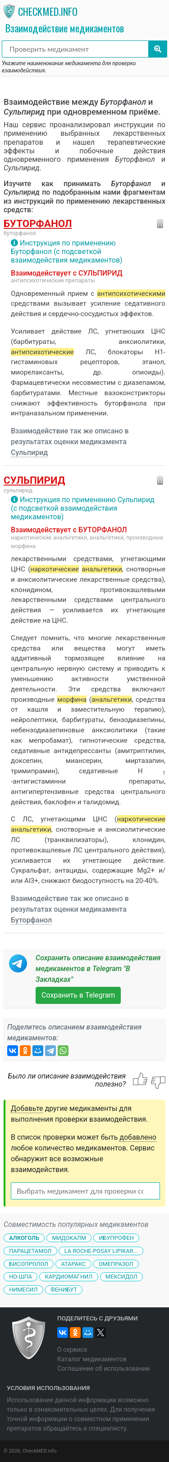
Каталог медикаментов (92, 1359)
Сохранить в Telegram (78, 995)
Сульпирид (29, 452)
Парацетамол (30, 1251)
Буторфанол (38, 223)
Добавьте (27, 1108)
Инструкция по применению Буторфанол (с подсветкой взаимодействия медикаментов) (67, 251)
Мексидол (121, 1276)
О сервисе (72, 1349)
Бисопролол (28, 1263)
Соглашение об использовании (103, 1368)
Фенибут (63, 1289)
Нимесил (23, 1289)
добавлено (137, 1137)
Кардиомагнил (69, 1276)
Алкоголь (24, 1238)
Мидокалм (69, 1238)
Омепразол (116, 1263)
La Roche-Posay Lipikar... (101, 1251)
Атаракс (73, 1263)
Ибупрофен (116, 1238)
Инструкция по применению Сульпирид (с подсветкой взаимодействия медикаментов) (83, 508)
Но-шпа (20, 1276)
